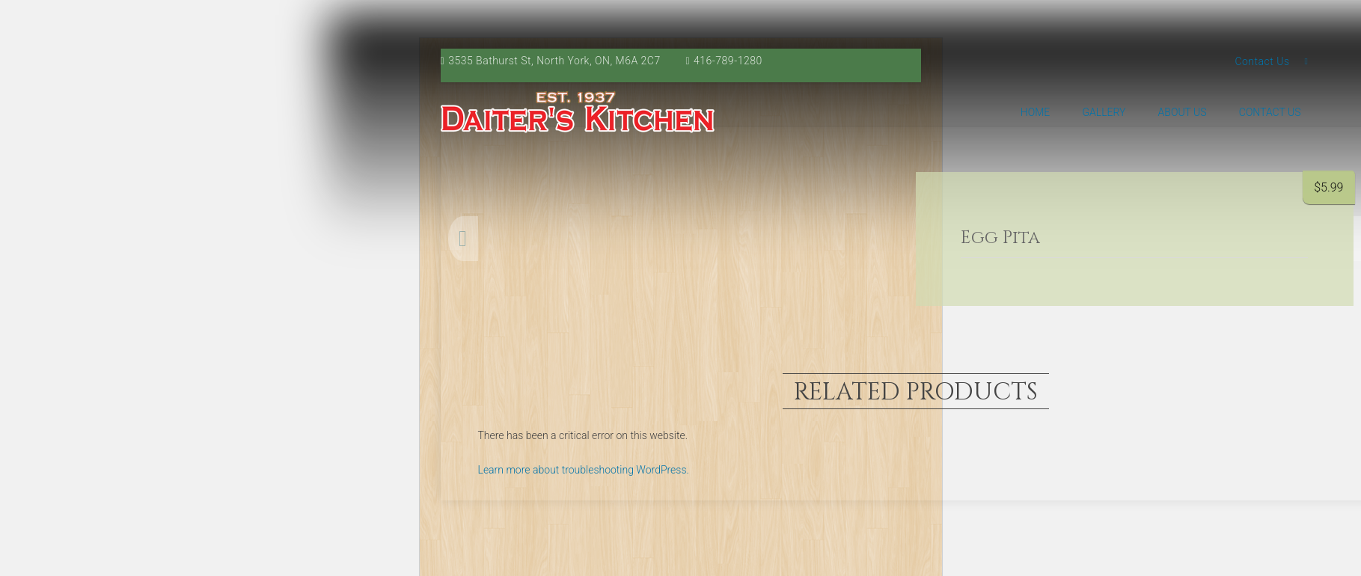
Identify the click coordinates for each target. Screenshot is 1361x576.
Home (1035, 112)
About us (1182, 112)
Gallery (1103, 112)
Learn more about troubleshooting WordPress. (583, 470)
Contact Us (1262, 61)
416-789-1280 (728, 61)
